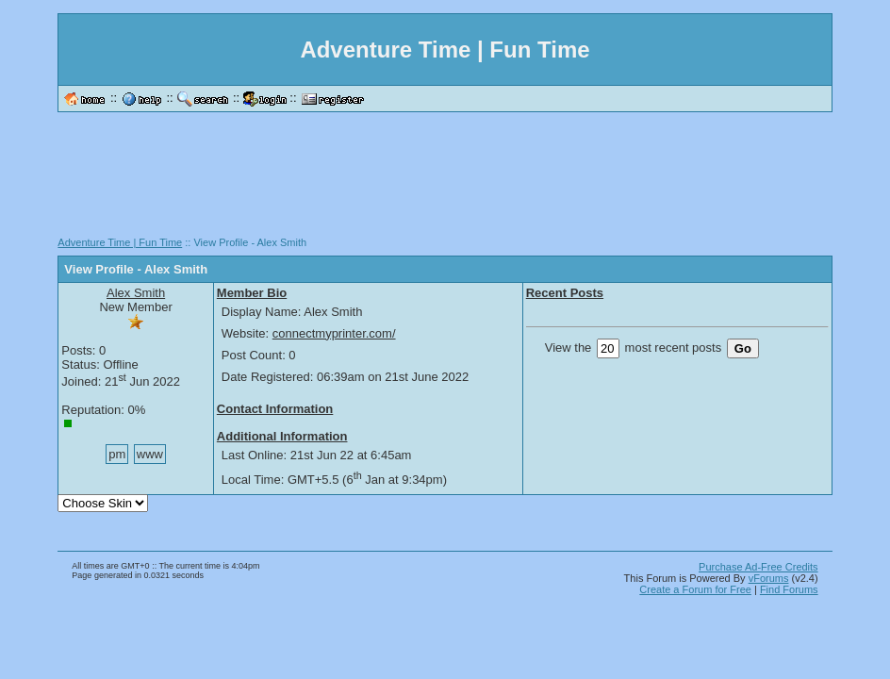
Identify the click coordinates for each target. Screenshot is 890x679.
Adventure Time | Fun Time (120, 242)
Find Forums (789, 589)
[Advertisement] (445, 181)
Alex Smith (136, 293)
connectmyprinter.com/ (334, 333)
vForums (769, 578)
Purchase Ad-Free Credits (758, 566)
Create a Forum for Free (695, 589)
